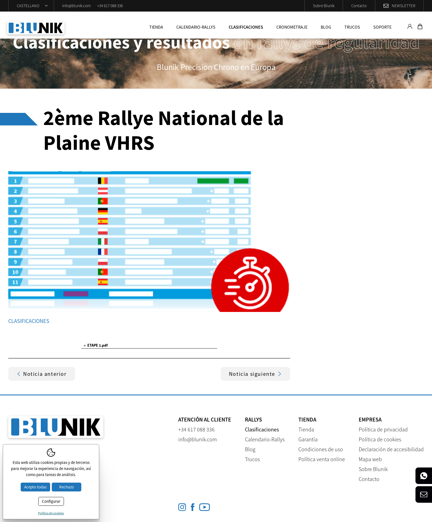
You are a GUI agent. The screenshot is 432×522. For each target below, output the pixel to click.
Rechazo (66, 487)
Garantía (308, 439)
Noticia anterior (42, 373)
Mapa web (370, 459)
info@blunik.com (76, 5)
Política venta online (321, 459)
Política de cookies (380, 439)
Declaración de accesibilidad (391, 449)
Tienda (156, 27)
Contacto (359, 5)
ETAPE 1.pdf (96, 345)
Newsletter (403, 5)
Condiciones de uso (320, 449)
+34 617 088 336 (110, 5)
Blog (326, 27)
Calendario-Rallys (195, 27)
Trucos (352, 27)
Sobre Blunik (323, 5)
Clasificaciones (246, 27)
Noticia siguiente (255, 373)
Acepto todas (35, 487)
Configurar (51, 501)
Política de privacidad (383, 429)
